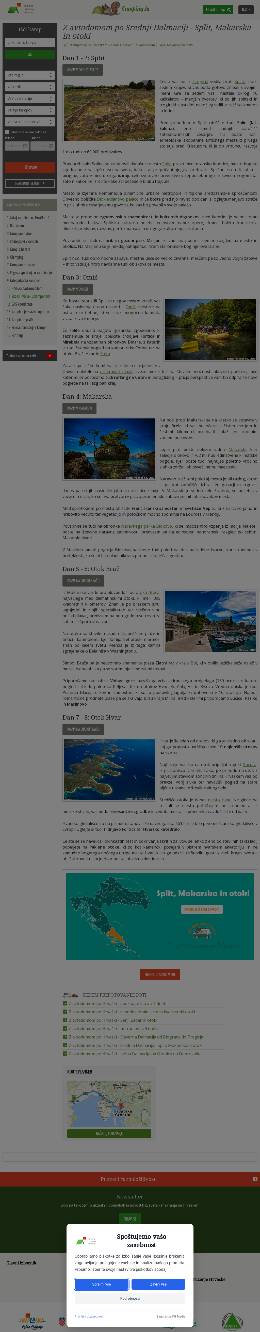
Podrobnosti (130, 1298)
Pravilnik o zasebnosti (89, 1316)
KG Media (178, 1316)
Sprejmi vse (101, 1284)
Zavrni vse (158, 1284)
